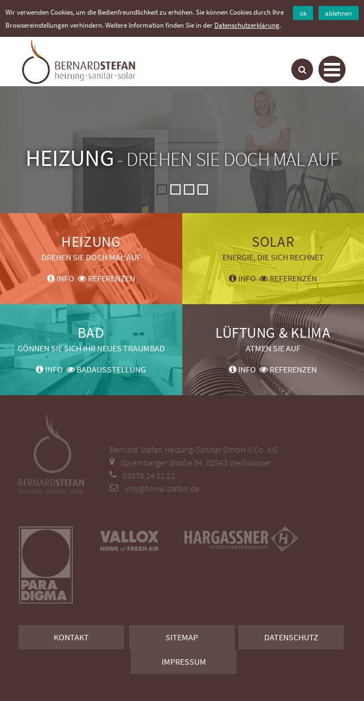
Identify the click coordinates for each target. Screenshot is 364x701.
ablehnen (338, 13)
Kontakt (71, 637)
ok (302, 13)
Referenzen (106, 278)
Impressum (184, 661)
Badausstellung (106, 369)
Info (60, 278)
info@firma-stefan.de (162, 488)
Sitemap (181, 637)
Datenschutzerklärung (246, 25)
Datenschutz (291, 637)
